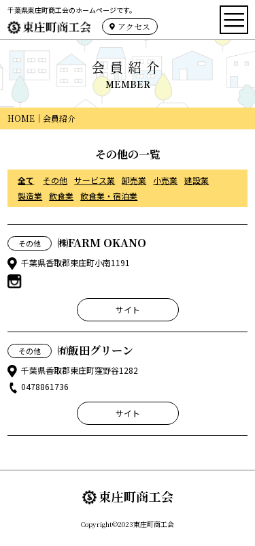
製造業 (30, 196)
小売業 (165, 180)
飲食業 (61, 196)
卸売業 (134, 180)
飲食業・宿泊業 (108, 196)
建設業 (196, 180)
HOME (21, 118)
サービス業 (94, 180)
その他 (55, 180)
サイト (128, 309)
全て (26, 180)
